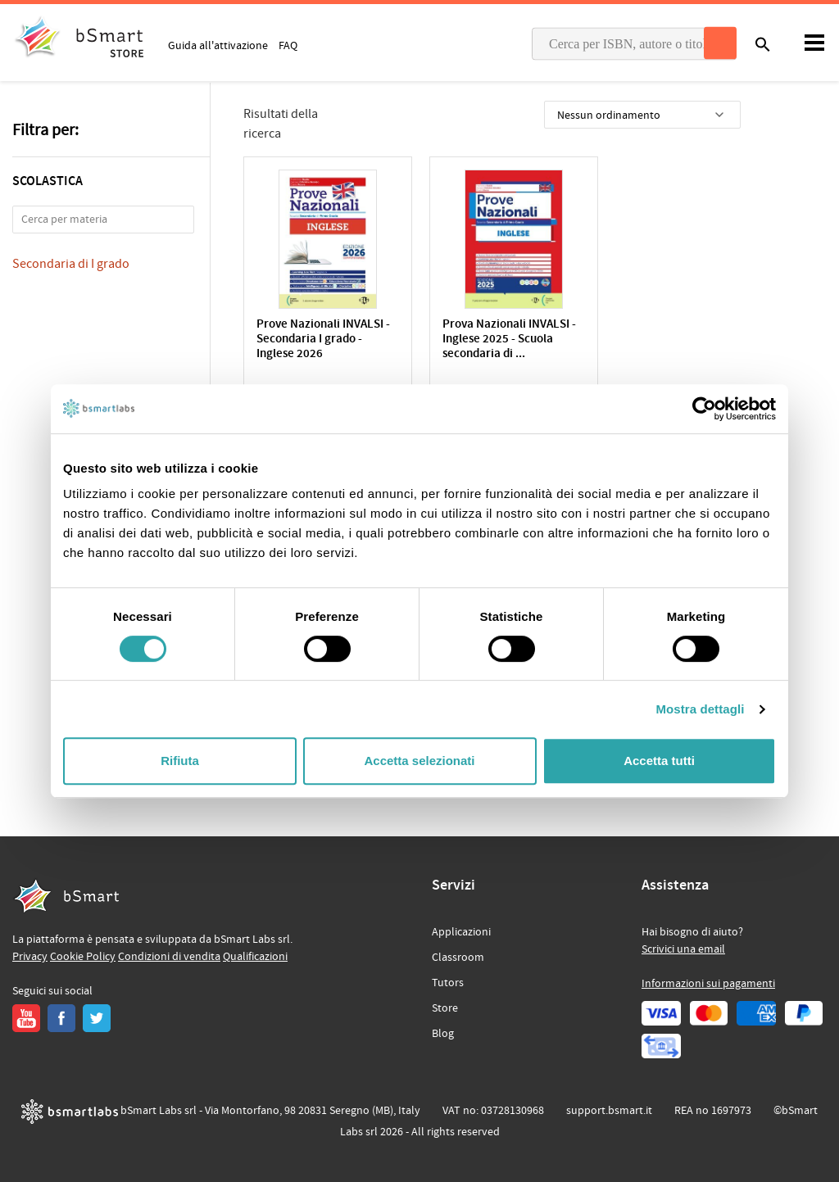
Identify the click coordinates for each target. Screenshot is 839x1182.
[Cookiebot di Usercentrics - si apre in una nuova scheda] (704, 408)
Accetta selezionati (419, 761)
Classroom (458, 957)
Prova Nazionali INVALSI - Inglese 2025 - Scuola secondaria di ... (494, 339)
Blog (443, 1033)
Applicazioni (461, 932)
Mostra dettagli (699, 709)
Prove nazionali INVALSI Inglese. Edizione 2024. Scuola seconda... (661, 339)
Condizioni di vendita (169, 956)
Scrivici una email (683, 949)
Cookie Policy (83, 956)
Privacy (30, 956)
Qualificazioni (255, 956)
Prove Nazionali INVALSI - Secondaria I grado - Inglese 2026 (323, 339)
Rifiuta (180, 761)
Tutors (448, 983)
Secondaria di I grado (70, 264)
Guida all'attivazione (218, 45)
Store (445, 1008)
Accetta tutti (659, 761)
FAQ (288, 45)
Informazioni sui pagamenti (708, 983)
